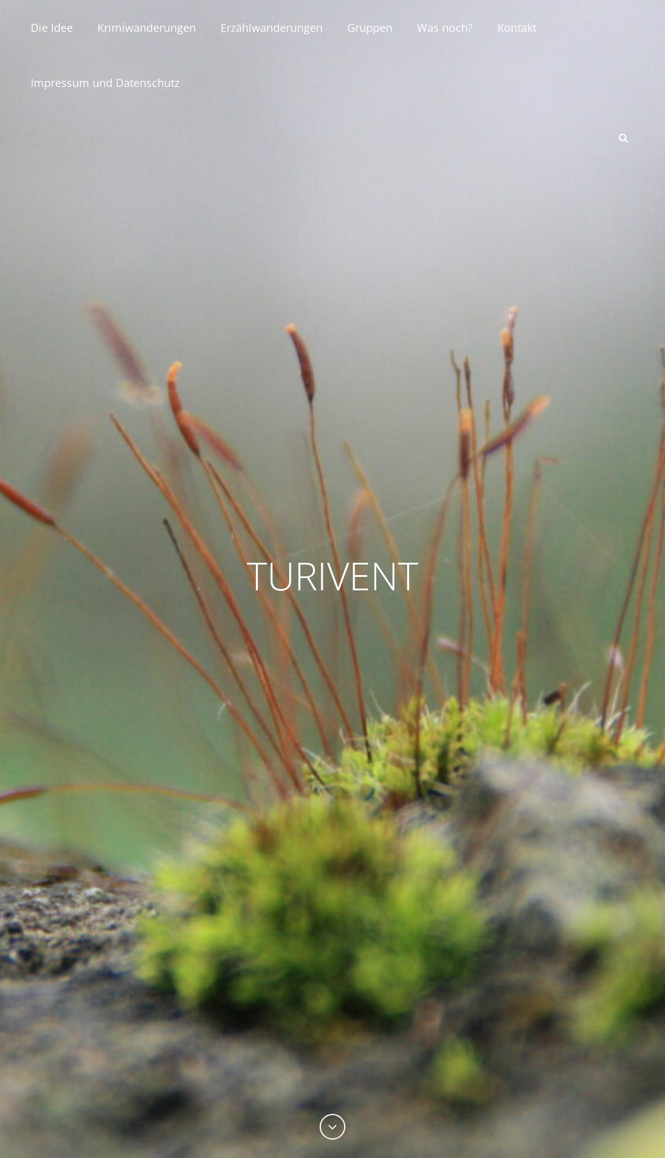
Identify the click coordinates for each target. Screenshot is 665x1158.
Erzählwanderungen (271, 27)
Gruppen (370, 27)
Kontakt (516, 27)
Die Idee (52, 27)
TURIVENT (332, 573)
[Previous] (332, 1127)
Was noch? (445, 27)
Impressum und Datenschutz (105, 82)
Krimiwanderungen (146, 27)
